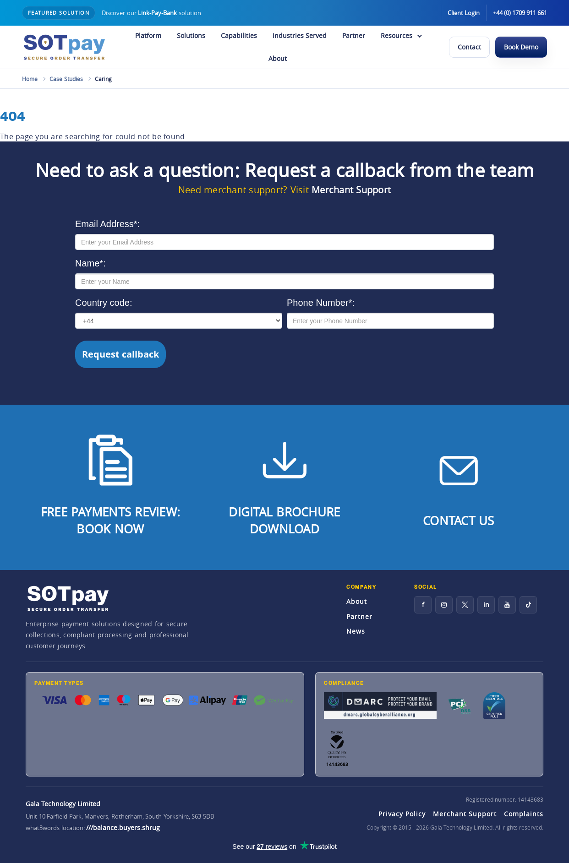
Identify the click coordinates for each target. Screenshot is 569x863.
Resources (396, 35)
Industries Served (300, 35)
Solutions (191, 35)
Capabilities (239, 35)
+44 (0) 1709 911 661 (520, 13)
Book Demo (521, 47)
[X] (465, 604)
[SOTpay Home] (64, 47)
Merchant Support (351, 190)
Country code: (103, 303)
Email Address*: (107, 224)
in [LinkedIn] (486, 604)
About (277, 58)
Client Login (464, 13)
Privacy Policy (402, 813)
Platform (148, 35)
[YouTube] (507, 604)
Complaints (523, 813)
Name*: (90, 263)
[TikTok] (528, 604)
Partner (353, 35)
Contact (469, 47)
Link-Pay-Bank (157, 13)
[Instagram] (444, 604)
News (355, 631)
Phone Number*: (321, 303)
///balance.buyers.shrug (123, 827)
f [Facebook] (423, 604)
